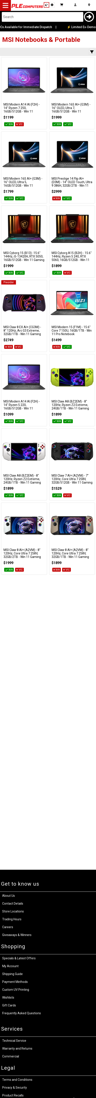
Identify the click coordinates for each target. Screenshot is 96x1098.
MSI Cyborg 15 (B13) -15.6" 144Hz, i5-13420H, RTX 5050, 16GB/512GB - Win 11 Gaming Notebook (23, 258)
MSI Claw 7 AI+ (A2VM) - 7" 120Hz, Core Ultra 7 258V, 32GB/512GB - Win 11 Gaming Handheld (72, 481)
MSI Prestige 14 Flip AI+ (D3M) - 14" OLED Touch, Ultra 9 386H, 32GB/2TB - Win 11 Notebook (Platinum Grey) (72, 184)
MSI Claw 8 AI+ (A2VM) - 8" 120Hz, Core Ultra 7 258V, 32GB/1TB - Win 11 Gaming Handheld (70, 555)
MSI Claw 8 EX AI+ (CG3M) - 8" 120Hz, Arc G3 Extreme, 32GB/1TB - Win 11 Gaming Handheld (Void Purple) (22, 332)
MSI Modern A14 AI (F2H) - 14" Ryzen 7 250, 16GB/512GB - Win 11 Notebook (21, 110)
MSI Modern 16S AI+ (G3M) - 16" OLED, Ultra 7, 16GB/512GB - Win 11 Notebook (71, 110)
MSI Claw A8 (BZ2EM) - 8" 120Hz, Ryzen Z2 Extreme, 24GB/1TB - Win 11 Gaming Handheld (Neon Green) (70, 407)
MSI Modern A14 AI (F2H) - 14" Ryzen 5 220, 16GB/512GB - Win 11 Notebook (21, 407)
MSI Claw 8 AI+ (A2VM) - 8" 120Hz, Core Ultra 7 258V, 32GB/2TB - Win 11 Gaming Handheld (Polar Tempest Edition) (22, 557)
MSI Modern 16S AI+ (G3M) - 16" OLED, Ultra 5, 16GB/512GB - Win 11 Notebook (22, 184)
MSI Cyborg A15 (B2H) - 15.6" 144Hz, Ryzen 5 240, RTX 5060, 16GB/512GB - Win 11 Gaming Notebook (72, 258)
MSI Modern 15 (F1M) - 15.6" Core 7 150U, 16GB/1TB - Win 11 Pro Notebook (72, 330)
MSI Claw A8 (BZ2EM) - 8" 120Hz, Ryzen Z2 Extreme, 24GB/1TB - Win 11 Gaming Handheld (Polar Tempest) (22, 481)
